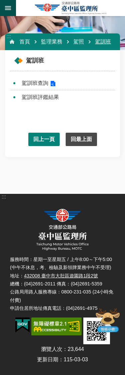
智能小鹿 (107, 319)
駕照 (78, 41)
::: (9, 36)
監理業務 (51, 41)
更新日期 (47, 359)
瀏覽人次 (51, 349)
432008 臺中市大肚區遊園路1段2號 (61, 275)
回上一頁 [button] (44, 139)
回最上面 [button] (81, 139)
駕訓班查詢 (35, 83)
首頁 (24, 41)
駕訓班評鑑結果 (40, 97)
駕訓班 (103, 41)
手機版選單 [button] (8, 8)
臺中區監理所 (70, 8)
